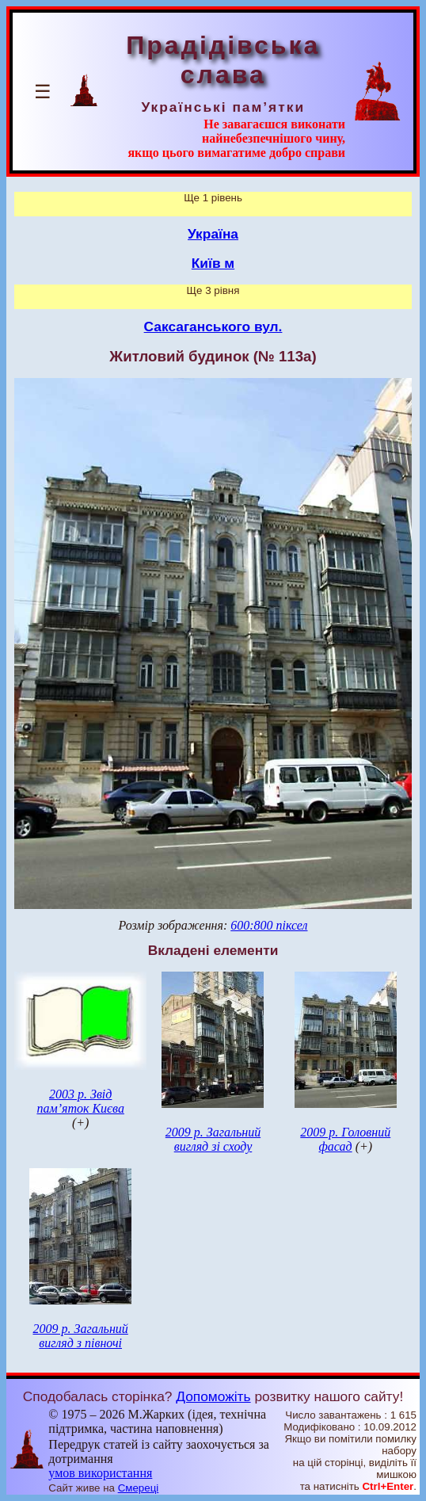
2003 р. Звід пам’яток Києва (80, 1101)
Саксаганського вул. (213, 326)
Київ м (213, 263)
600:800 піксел (268, 925)
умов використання (100, 1473)
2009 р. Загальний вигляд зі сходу (213, 1139)
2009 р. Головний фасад (345, 1139)
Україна (213, 234)
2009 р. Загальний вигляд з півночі (79, 1336)
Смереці (138, 1488)
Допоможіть (213, 1396)
